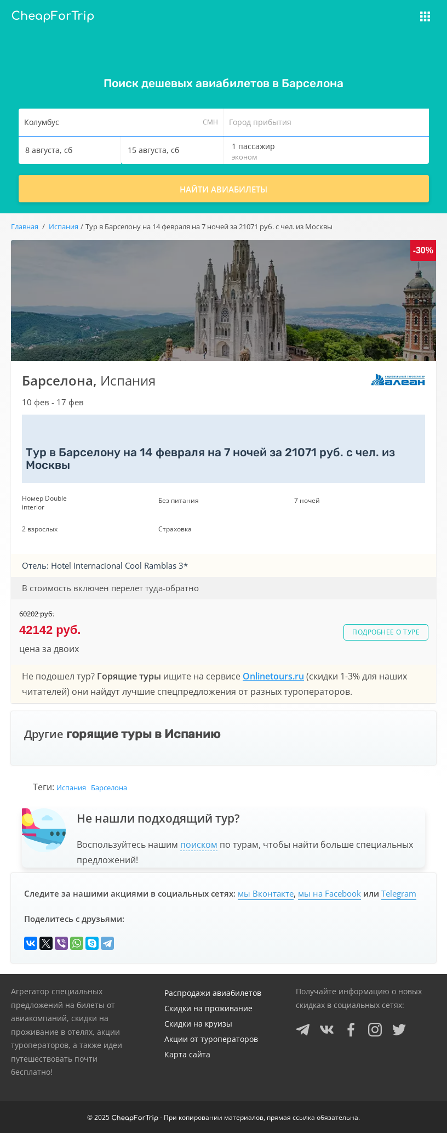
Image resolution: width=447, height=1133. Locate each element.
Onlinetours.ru (273, 676)
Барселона (109, 787)
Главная (24, 226)
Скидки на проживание (208, 1008)
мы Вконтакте (266, 893)
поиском (198, 845)
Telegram (398, 893)
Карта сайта (187, 1054)
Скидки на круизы (198, 1023)
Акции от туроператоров (211, 1039)
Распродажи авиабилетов (212, 993)
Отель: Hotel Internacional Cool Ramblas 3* (105, 565)
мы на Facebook (329, 893)
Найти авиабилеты (223, 189)
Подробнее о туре (386, 632)
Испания (71, 787)
